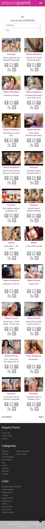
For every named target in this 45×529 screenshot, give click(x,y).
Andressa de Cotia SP (11, 284)
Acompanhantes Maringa (11, 487)
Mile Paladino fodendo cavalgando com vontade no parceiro (11, 210)
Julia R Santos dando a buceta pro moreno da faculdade (11, 173)
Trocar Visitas (7, 436)
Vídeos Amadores (34, 54)
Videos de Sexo (8, 498)
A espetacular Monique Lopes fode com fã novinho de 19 (33, 97)
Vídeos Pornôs (33, 130)
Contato (5, 439)
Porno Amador (7, 507)
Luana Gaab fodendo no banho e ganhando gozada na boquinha (11, 399)
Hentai (11, 243)
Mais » (41, 417)
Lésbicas (5, 468)
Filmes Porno (7, 501)
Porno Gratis (6, 509)
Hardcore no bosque (11, 95)
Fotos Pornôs (7, 460)
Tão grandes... (33, 359)
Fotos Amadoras (33, 356)
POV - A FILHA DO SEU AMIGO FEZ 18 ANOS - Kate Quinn (11, 361)
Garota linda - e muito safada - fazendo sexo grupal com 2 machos (11, 324)
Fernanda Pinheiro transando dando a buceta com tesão (34, 173)
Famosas (11, 54)
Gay (3, 463)
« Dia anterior (6, 417)
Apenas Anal (34, 284)
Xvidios (4, 504)
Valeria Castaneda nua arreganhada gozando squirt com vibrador (11, 60)
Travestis (5, 474)
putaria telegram (8, 489)
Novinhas (33, 394)
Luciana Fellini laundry (33, 246)
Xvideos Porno (7, 492)
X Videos (5, 495)
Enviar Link (6, 433)
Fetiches (5, 454)
